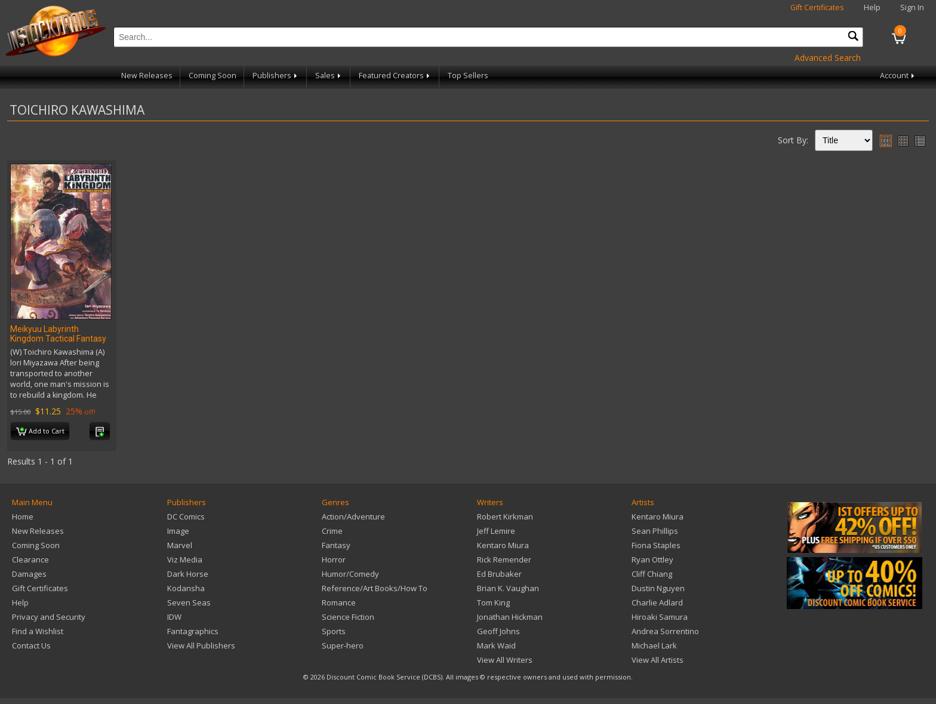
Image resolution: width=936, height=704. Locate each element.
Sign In (912, 7)
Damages (29, 573)
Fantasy (336, 545)
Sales (329, 75)
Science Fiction (348, 616)
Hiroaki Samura (660, 616)
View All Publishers (201, 645)
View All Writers (504, 659)
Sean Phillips (655, 530)
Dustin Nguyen (658, 588)
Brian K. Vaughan (508, 588)
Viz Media (184, 559)
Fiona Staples (656, 545)
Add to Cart (40, 431)
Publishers (276, 75)
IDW (174, 616)
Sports (334, 631)
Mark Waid (496, 645)
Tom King (493, 602)
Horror (334, 559)
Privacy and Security (48, 616)
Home (22, 516)
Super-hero (343, 645)
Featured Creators (395, 75)
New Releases (147, 75)
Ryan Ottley (652, 559)
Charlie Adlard (657, 602)
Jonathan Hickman (510, 616)
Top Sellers (468, 75)
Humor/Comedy (350, 573)
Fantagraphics (192, 631)
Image (178, 530)
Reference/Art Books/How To (374, 588)
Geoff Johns (498, 631)
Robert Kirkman (505, 516)
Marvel (179, 545)
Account (898, 75)
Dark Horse (187, 573)
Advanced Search (828, 57)
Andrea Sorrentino (665, 631)
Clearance (30, 559)
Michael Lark (654, 645)
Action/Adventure (353, 516)
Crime (332, 530)
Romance (339, 602)
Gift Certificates (817, 7)
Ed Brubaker (499, 573)
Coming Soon (212, 75)
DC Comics (186, 516)
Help (872, 7)
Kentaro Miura (503, 545)
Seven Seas (189, 602)
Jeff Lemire (496, 530)
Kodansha (186, 588)
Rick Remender (504, 559)
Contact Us (31, 645)
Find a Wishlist (37, 631)
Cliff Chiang (652, 573)
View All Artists (657, 659)
